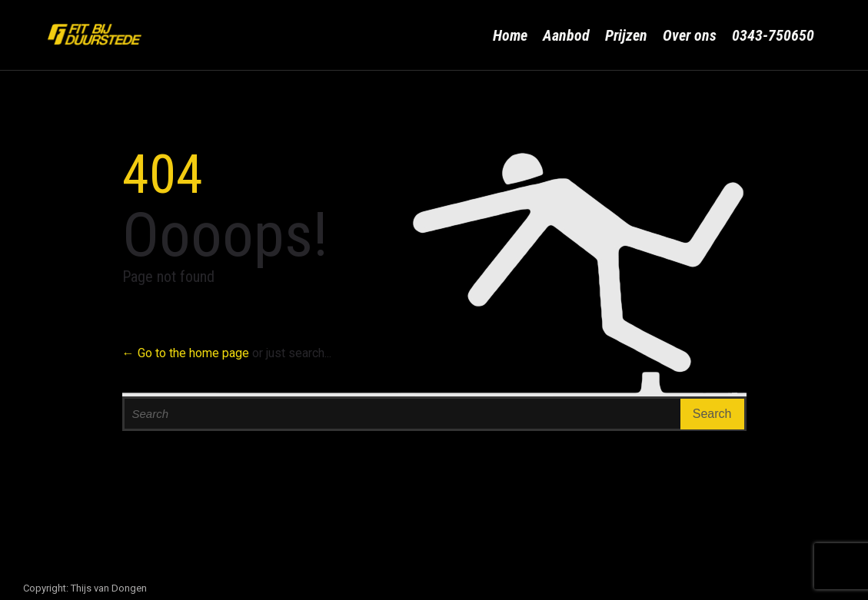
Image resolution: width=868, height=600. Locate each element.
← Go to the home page (185, 353)
